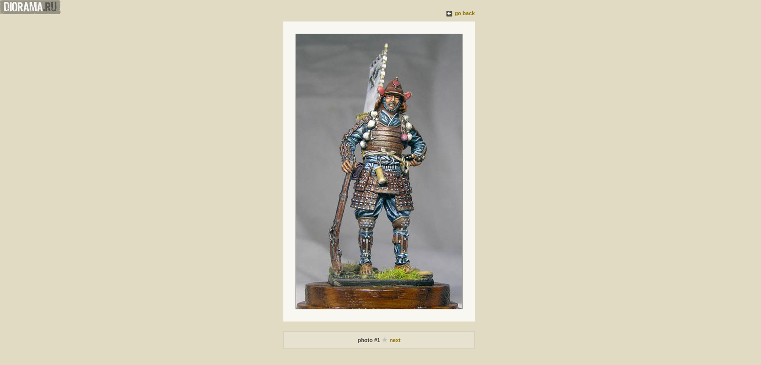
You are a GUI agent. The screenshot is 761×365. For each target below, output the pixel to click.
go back (465, 13)
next (395, 340)
